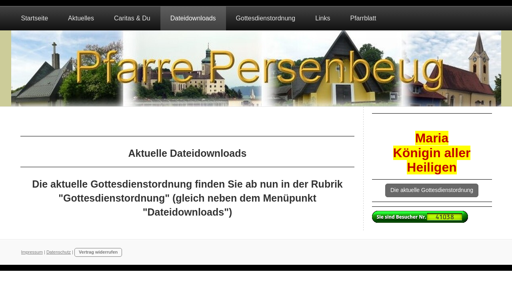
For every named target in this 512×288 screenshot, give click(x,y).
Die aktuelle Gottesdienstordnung (431, 190)
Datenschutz (58, 252)
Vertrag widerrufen (98, 252)
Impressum (32, 252)
